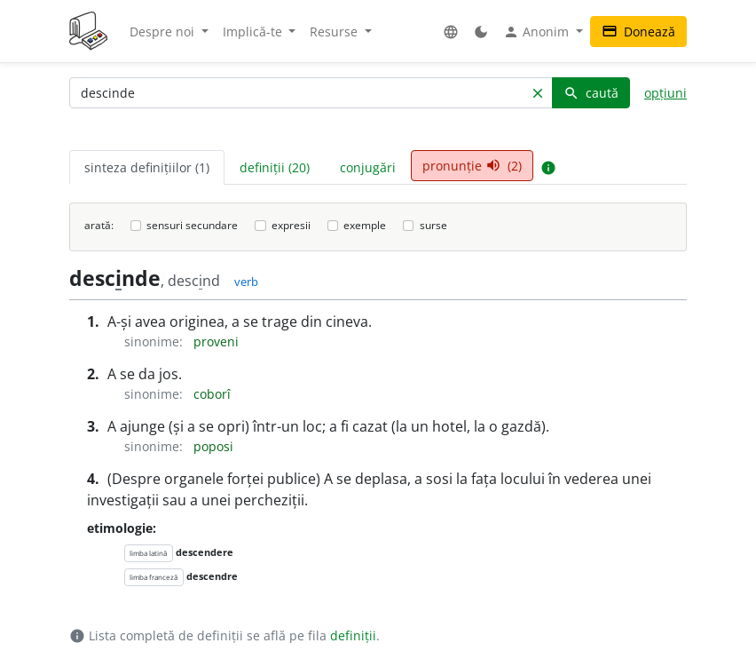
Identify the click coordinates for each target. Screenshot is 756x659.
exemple (364, 225)
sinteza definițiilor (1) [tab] (146, 167)
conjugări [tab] (368, 167)
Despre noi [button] (164, 31)
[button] (451, 31)
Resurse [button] (335, 31)
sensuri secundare (192, 225)
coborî (212, 393)
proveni (216, 341)
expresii (291, 225)
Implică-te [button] (254, 31)
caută (590, 92)
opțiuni (665, 92)
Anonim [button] (537, 32)
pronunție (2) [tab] (472, 165)
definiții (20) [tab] (275, 167)
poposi (213, 446)
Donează (638, 31)
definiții (353, 635)
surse (433, 225)
